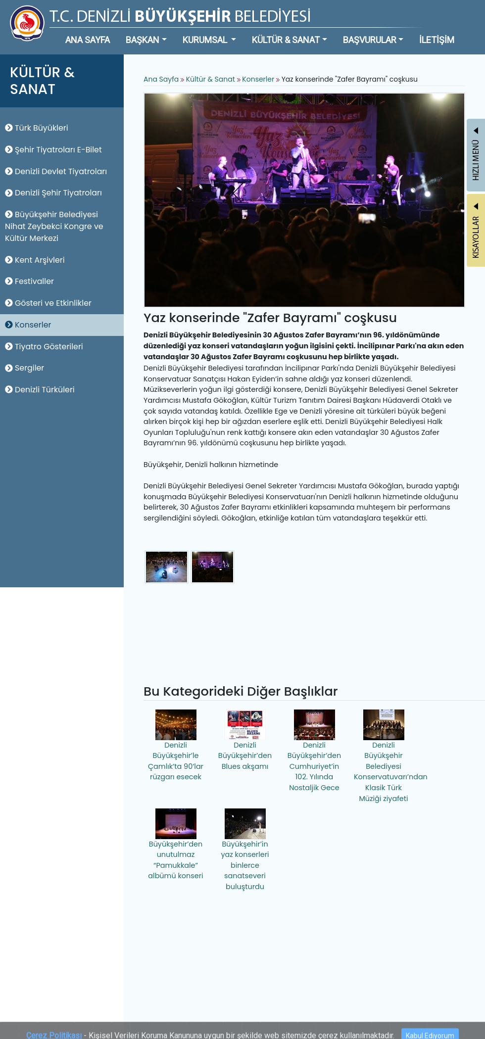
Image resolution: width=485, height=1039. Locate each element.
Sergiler (24, 368)
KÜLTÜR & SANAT (286, 40)
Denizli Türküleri (40, 389)
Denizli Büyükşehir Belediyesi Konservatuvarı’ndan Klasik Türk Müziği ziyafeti (385, 756)
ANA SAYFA (87, 40)
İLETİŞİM (436, 40)
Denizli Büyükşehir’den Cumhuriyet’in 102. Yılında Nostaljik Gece (314, 751)
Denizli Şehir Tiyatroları (53, 192)
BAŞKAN (142, 40)
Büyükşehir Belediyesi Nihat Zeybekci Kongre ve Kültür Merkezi (54, 226)
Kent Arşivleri (35, 260)
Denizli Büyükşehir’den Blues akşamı (245, 740)
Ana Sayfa (161, 79)
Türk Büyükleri (36, 128)
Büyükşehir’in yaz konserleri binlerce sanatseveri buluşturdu (245, 850)
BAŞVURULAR (369, 40)
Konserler (28, 325)
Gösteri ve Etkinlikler (48, 303)
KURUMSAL (206, 40)
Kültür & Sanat (211, 79)
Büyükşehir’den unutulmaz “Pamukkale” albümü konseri (175, 844)
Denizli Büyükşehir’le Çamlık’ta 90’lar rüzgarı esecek (175, 745)
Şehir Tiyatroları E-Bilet (53, 149)
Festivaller (29, 281)
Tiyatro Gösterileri (44, 346)
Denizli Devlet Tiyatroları (56, 171)
